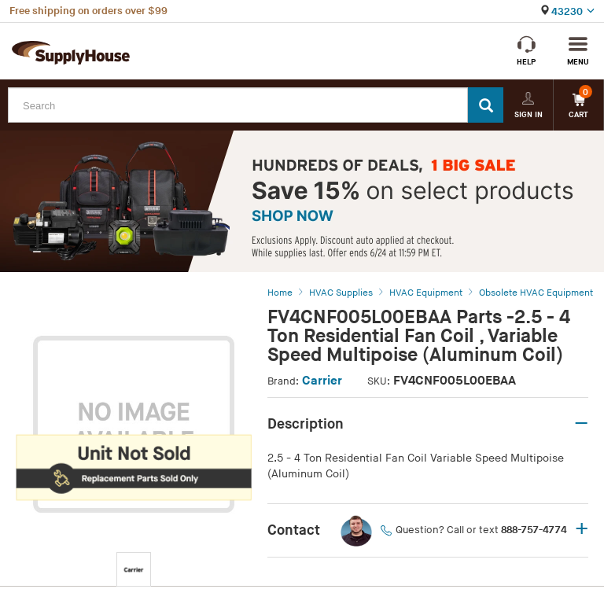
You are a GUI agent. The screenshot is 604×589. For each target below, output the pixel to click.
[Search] (485, 105)
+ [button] (581, 530)
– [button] (581, 424)
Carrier (322, 381)
